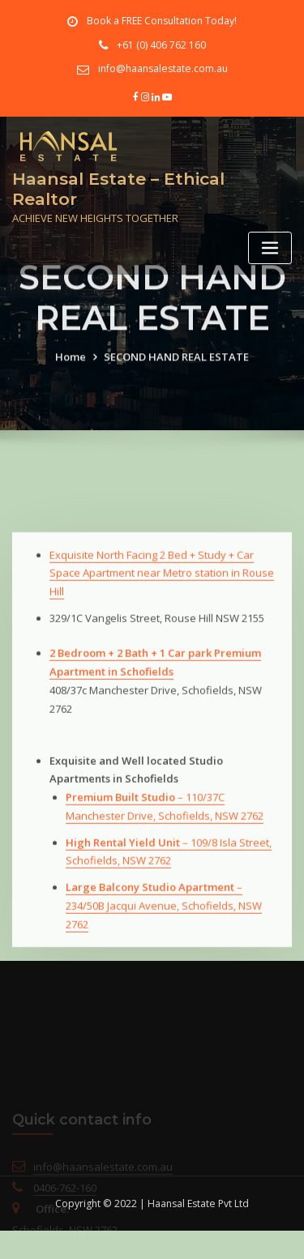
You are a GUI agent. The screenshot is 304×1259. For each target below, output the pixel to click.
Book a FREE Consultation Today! (162, 21)
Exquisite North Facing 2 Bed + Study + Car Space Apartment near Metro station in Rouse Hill (161, 622)
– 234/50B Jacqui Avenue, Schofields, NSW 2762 (164, 956)
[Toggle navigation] (270, 248)
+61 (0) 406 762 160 (161, 45)
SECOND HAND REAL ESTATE (176, 369)
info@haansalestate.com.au (163, 68)
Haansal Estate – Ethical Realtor (118, 189)
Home (70, 369)
